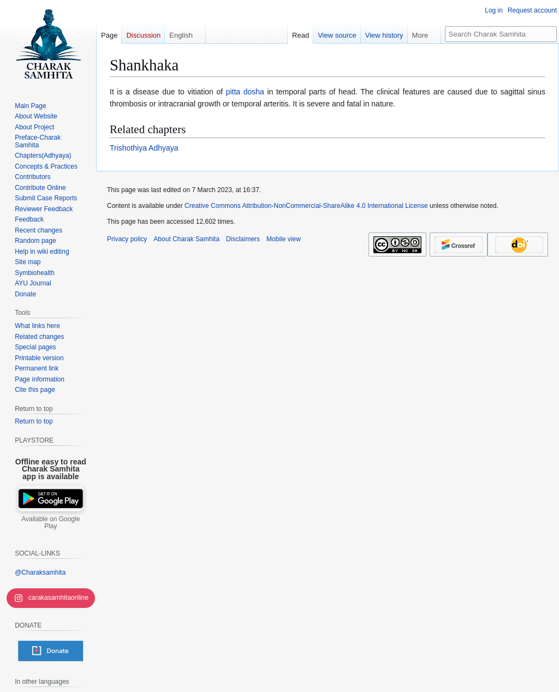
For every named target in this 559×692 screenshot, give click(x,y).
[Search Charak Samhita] (501, 34)
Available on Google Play (50, 522)
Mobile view (283, 239)
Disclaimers (243, 239)
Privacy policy (127, 239)
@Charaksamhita (40, 572)
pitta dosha (245, 91)
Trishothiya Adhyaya (144, 148)
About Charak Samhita (186, 239)
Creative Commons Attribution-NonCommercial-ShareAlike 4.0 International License (306, 206)
